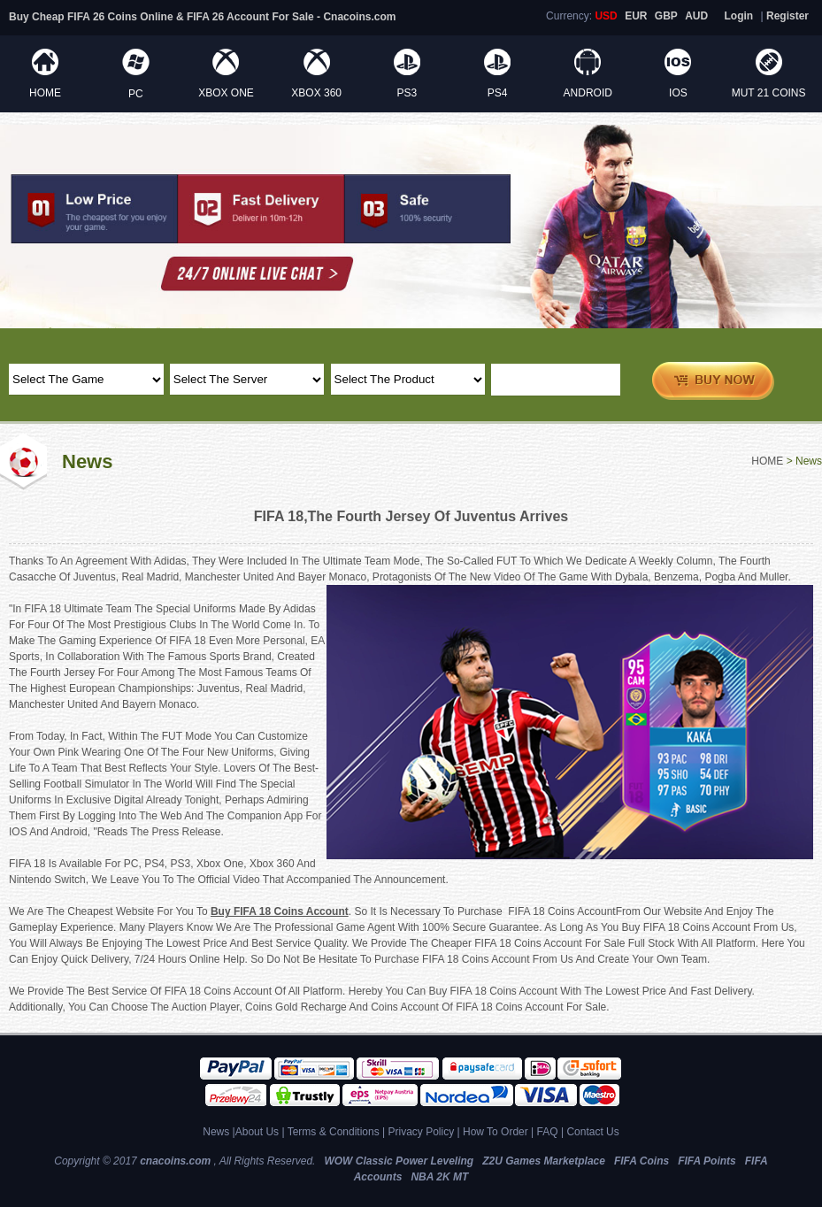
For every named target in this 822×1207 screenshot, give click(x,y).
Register (787, 16)
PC (135, 94)
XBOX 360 (316, 93)
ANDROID (588, 93)
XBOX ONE (226, 93)
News (216, 1132)
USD (606, 16)
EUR (636, 16)
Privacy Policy (421, 1132)
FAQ (547, 1132)
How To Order (495, 1132)
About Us (257, 1132)
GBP (666, 16)
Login (739, 16)
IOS (678, 93)
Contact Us (592, 1132)
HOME (45, 93)
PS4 (498, 93)
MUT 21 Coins (769, 93)
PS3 (407, 93)
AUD (696, 16)
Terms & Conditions (334, 1132)
